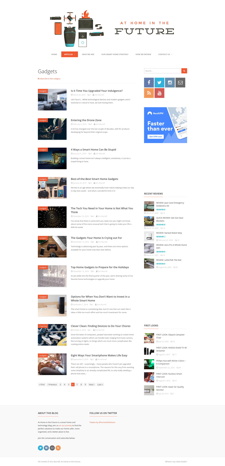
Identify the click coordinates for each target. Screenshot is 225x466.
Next (92, 384)
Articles (69, 54)
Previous (52, 384)
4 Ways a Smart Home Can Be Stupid (93, 149)
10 (177, 240)
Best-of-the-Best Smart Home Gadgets (94, 179)
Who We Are (88, 54)
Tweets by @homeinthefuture (102, 422)
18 (172, 341)
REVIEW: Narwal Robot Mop (169, 232)
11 (174, 354)
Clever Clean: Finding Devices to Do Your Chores (100, 326)
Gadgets (42, 91)
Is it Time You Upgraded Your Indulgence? (97, 90)
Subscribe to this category (49, 78)
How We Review (143, 54)
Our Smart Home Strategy (114, 54)
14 (162, 213)
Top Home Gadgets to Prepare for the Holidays (100, 267)
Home (54, 54)
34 (178, 367)
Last (100, 384)
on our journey (65, 425)
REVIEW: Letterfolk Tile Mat (168, 260)
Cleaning (43, 326)
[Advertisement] (165, 164)
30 (175, 267)
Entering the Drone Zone (86, 120)
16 (162, 228)
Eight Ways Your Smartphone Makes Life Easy (99, 355)
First (42, 384)
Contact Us (165, 54)
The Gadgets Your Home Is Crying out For (96, 238)
